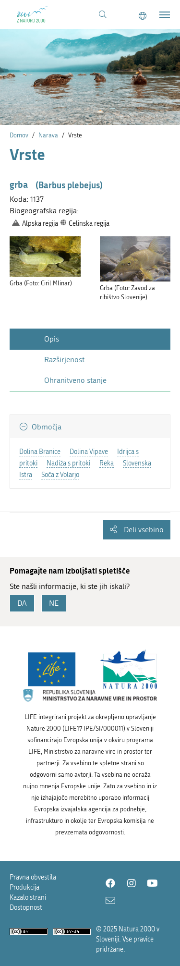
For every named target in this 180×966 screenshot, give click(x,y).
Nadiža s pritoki (68, 463)
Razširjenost (64, 359)
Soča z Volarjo (60, 475)
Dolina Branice (39, 452)
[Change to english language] (142, 16)
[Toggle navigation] (164, 15)
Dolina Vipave (89, 452)
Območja (45, 426)
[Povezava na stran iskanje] (103, 15)
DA (22, 603)
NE (54, 603)
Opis (51, 338)
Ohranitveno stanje (75, 380)
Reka (106, 463)
